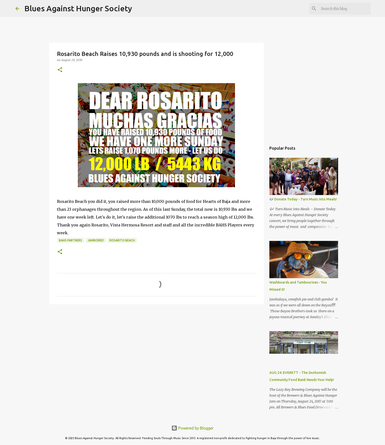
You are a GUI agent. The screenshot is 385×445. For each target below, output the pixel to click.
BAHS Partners (70, 240)
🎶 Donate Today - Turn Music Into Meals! (303, 199)
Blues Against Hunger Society (78, 8)
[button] (60, 70)
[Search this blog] (345, 8)
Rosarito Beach (122, 240)
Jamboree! (96, 240)
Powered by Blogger (192, 428)
